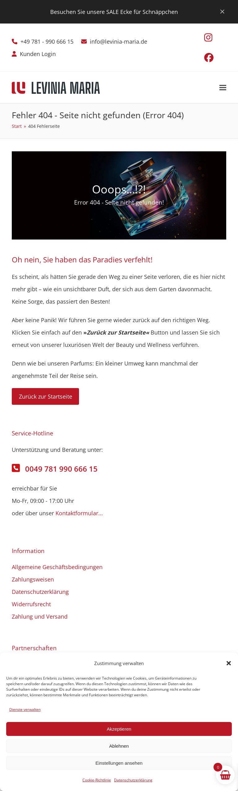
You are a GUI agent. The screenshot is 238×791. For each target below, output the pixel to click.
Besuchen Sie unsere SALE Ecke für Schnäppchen (114, 11)
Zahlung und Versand (40, 616)
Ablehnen (119, 746)
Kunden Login (38, 54)
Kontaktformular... (79, 513)
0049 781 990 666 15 (61, 469)
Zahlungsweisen (33, 579)
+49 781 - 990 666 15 (46, 41)
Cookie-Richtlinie (96, 780)
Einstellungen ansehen (119, 763)
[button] (229, 663)
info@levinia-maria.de (118, 41)
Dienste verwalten (25, 709)
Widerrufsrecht (31, 604)
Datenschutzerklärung (133, 780)
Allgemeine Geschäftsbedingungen (57, 567)
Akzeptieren (119, 729)
